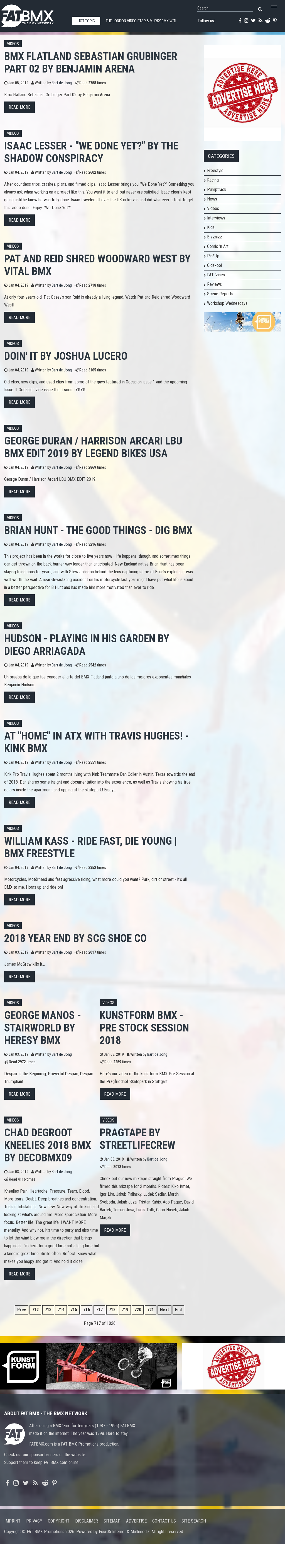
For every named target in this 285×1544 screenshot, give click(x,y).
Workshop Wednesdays (227, 303)
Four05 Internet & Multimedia (124, 1531)
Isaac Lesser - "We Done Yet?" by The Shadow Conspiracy (91, 152)
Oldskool (214, 265)
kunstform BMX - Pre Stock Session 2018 (144, 1028)
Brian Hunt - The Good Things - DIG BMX (98, 530)
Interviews (216, 218)
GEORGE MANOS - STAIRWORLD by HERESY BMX (42, 1028)
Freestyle (215, 170)
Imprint (12, 1521)
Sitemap (112, 1521)
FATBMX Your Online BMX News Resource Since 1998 (33, 14)
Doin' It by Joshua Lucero (65, 356)
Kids (211, 227)
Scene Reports (220, 293)
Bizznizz (214, 237)
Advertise (136, 1521)
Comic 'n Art (218, 246)
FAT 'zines (216, 274)
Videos (13, 44)
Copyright (59, 1521)
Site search (193, 1521)
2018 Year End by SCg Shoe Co (75, 938)
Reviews (214, 284)
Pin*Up (213, 255)
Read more (19, 107)
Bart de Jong (62, 83)
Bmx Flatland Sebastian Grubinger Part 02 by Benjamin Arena (90, 62)
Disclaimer (86, 1521)
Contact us (164, 1521)
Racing (213, 180)
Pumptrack (216, 189)
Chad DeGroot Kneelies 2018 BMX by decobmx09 (47, 1145)
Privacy (34, 1521)
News (212, 199)
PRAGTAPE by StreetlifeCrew (137, 1138)
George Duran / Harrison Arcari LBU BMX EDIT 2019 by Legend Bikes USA (93, 447)
